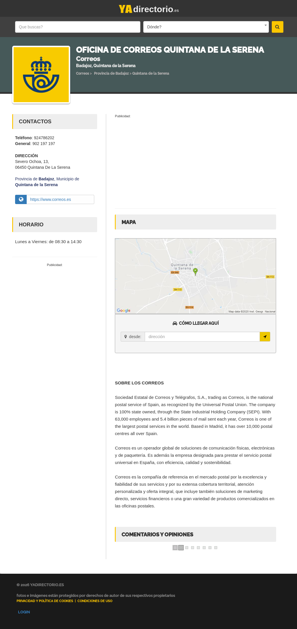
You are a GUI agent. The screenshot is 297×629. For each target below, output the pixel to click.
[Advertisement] (54, 306)
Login (24, 612)
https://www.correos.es (50, 199)
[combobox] (206, 27)
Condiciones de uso (94, 601)
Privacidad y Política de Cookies (45, 601)
